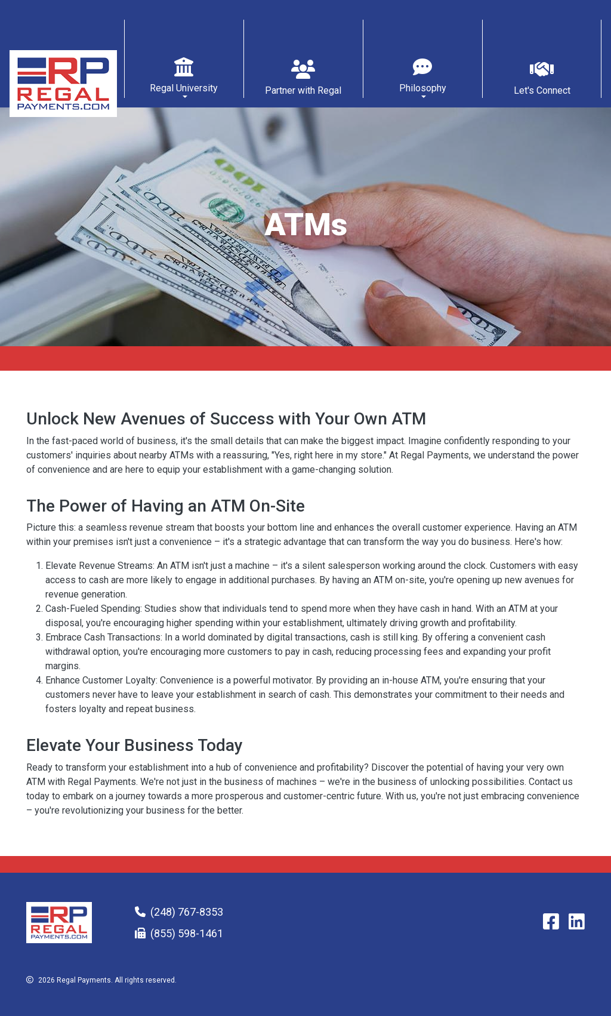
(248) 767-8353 (186, 912)
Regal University (184, 88)
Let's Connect (542, 90)
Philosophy (422, 88)
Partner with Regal (303, 90)
